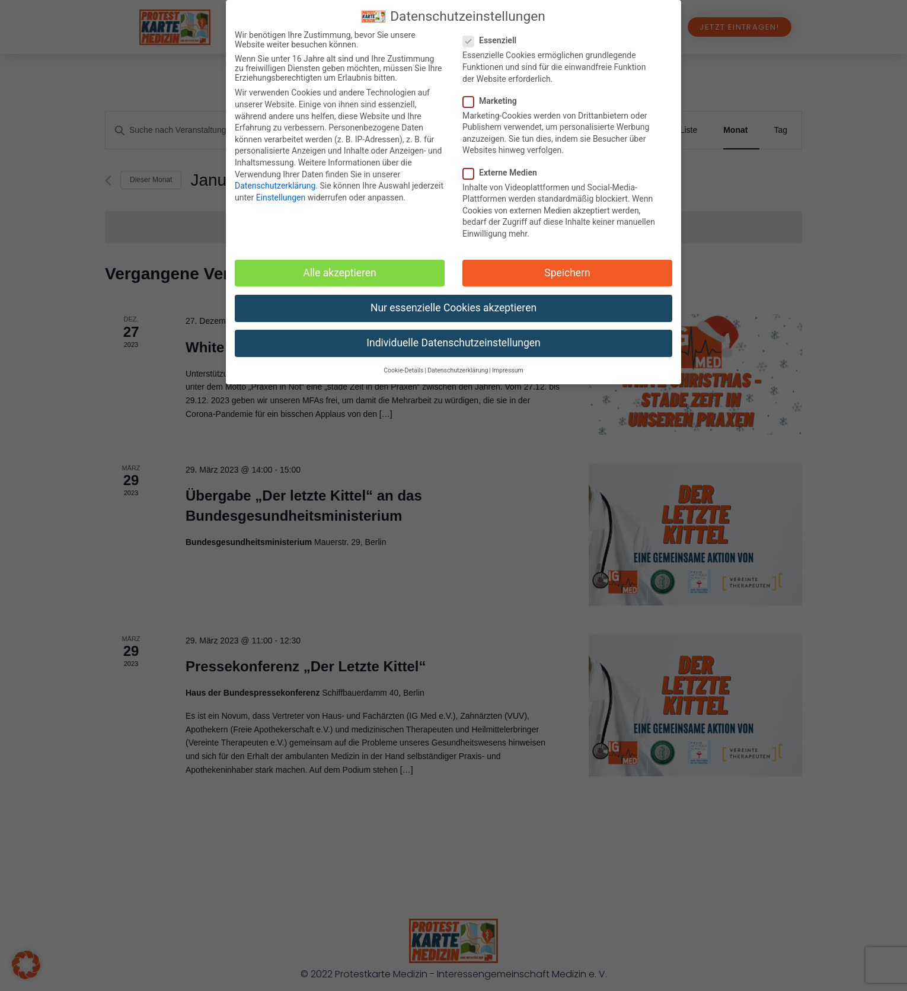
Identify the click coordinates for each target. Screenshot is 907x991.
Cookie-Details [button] (403, 370)
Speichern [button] (567, 273)
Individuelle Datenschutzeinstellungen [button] (453, 343)
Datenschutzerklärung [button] (457, 370)
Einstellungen (281, 197)
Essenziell (493, 40)
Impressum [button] (507, 370)
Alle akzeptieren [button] (339, 273)
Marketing (493, 101)
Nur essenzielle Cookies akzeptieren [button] (453, 308)
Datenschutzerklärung (275, 185)
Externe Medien (503, 172)
